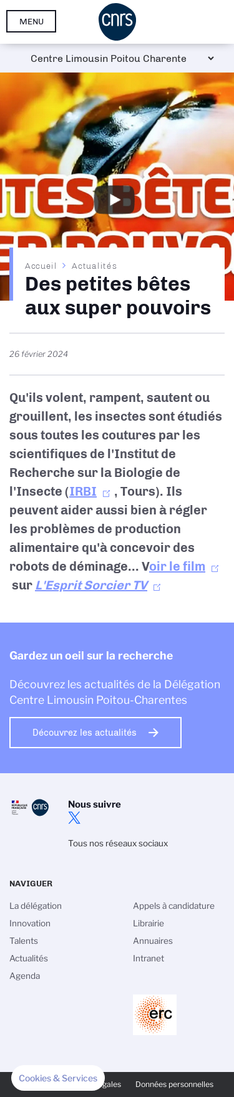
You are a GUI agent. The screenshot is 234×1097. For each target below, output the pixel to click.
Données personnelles (174, 1084)
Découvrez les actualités (84, 732)
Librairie (148, 923)
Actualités (94, 266)
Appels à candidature (174, 906)
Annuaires (153, 941)
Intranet (148, 958)
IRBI (83, 491)
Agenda (24, 976)
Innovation (30, 923)
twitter (74, 817)
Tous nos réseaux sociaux (118, 843)
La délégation (35, 906)
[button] (58, 1078)
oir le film (177, 566)
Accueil (41, 266)
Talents (23, 941)
